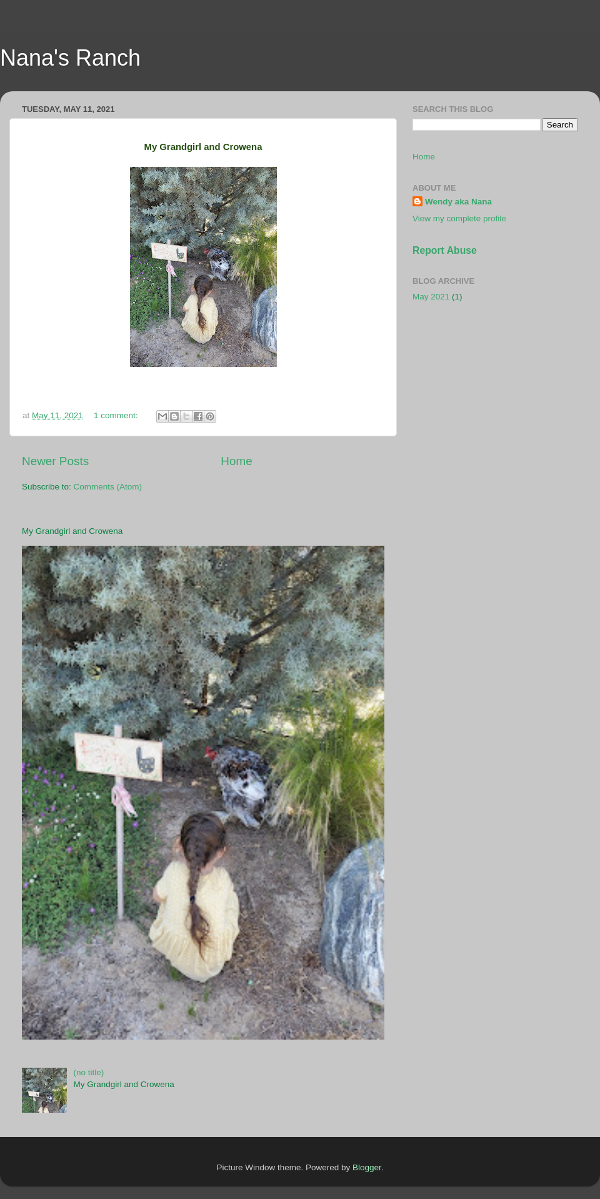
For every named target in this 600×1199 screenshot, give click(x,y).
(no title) (88, 1072)
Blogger (366, 1167)
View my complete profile (459, 218)
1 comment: (117, 415)
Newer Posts (55, 461)
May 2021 (430, 296)
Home (236, 461)
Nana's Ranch (70, 58)
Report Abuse (444, 250)
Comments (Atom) (108, 486)
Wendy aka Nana (458, 201)
